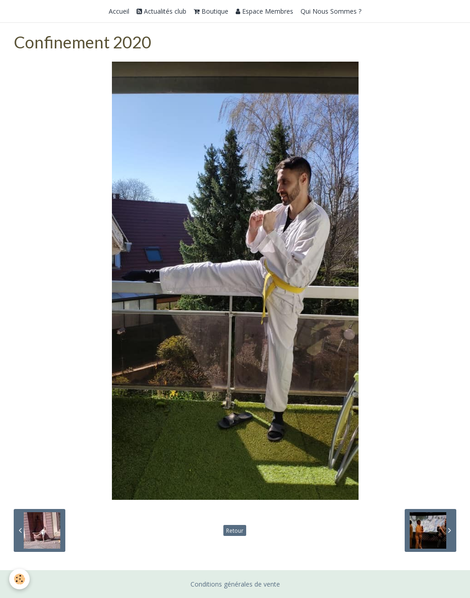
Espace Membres (264, 11)
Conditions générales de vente (235, 584)
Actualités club (161, 11)
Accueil (119, 11)
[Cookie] (19, 579)
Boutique (211, 11)
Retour (234, 530)
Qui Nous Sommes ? (331, 11)
